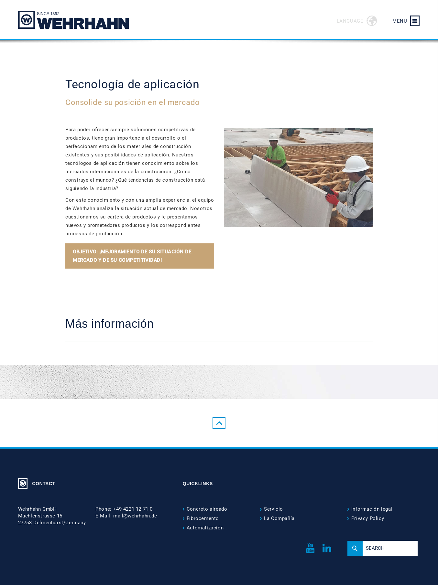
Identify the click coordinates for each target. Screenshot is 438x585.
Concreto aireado (207, 509)
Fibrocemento (203, 518)
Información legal (371, 509)
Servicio (273, 509)
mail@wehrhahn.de (135, 516)
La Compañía (279, 518)
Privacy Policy (367, 518)
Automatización (205, 528)
